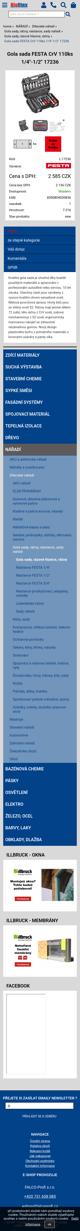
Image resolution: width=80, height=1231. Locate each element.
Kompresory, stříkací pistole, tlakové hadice (41, 629)
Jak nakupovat (40, 1156)
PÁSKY (12, 780)
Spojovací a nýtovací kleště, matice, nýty (41, 665)
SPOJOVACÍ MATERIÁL (27, 414)
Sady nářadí (25, 611)
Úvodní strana (40, 1141)
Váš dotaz (16, 249)
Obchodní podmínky (39, 1161)
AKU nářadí (22, 483)
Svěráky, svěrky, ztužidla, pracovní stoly (39, 709)
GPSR (12, 267)
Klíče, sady (21, 619)
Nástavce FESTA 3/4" (33, 583)
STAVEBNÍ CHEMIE (23, 378)
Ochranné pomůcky (28, 639)
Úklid (13, 759)
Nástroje (16, 719)
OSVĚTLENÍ (16, 792)
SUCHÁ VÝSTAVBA (23, 367)
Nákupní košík (40, 1151)
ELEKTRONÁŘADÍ (27, 491)
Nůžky (18, 683)
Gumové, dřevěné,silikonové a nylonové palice (36, 501)
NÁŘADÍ (13, 449)
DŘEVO (12, 437)
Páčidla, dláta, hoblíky (30, 691)
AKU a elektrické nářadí (28, 459)
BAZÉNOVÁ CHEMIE (24, 768)
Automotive (19, 735)
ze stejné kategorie (24, 240)
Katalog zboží (40, 1146)
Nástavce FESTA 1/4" (33, 567)
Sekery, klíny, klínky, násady (34, 647)
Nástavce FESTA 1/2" (33, 575)
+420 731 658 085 (40, 1196)
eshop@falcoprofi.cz (40, 1206)
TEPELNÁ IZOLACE (23, 425)
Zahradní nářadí (22, 743)
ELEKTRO (14, 804)
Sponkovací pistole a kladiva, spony (41, 699)
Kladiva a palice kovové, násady (38, 511)
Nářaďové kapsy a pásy (31, 527)
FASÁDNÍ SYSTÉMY (24, 402)
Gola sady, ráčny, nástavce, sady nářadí (38, 549)
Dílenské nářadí (22, 475)
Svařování (20, 655)
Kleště (18, 519)
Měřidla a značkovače (27, 467)
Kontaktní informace (40, 1166)
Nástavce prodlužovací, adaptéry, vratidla (42, 593)
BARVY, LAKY (18, 827)
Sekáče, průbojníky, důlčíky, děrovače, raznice (42, 537)
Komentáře (17, 258)
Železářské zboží (23, 751)
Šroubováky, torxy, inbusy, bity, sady (41, 675)
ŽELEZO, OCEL (19, 816)
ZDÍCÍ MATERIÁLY (22, 355)
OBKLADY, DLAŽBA (23, 839)
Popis (12, 231)
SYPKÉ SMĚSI (18, 390)
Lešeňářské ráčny (30, 603)
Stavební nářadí (22, 727)
